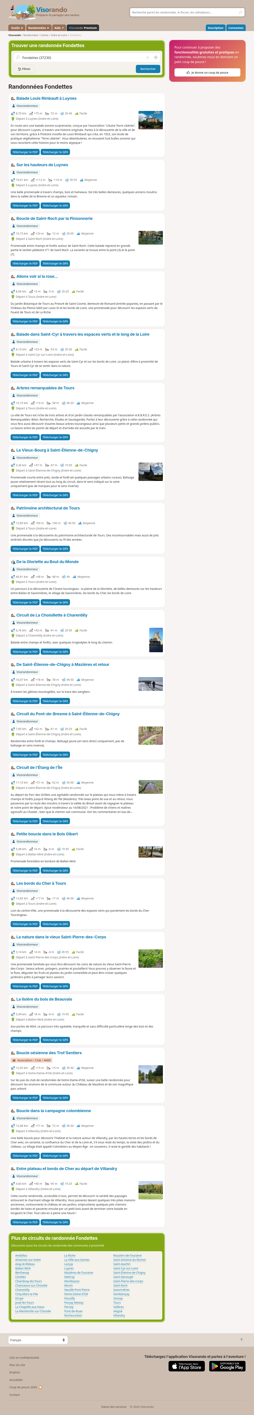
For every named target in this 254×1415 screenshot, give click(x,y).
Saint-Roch (120, 1285)
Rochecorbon (73, 1315)
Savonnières (121, 1290)
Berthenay (22, 1272)
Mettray (69, 1277)
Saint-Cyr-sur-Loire (125, 1268)
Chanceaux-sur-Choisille (31, 1285)
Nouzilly (69, 1298)
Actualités (16, 1380)
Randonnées (38, 28)
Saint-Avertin (121, 1264)
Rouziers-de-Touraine (127, 1255)
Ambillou (21, 1255)
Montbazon (72, 1281)
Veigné (117, 1311)
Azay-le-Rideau (25, 1264)
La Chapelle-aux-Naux (29, 1307)
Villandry (119, 1315)
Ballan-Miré (23, 1268)
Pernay (69, 1307)
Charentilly (22, 1290)
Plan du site (17, 1365)
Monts (68, 1285)
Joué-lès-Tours (24, 1302)
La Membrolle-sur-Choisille (33, 1311)
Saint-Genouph (123, 1277)
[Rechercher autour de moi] (156, 57)
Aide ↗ (59, 28)
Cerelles (20, 1277)
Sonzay (118, 1298)
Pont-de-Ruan (73, 1311)
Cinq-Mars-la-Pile (26, 1294)
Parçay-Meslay (73, 1302)
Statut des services (113, 1407)
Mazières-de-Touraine (78, 1272)
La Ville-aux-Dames (77, 1260)
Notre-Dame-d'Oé (76, 1294)
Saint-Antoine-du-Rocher (129, 1260)
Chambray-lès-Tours (28, 1281)
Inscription (215, 28)
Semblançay (121, 1294)
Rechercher (148, 69)
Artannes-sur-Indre (28, 1260)
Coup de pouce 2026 (26, 1387)
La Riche (69, 1255)
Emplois (14, 1372)
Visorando (14, 35)
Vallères (118, 1307)
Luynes (69, 1268)
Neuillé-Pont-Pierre (77, 1290)
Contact (14, 1395)
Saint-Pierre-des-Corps (128, 1281)
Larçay (68, 1264)
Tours (117, 1302)
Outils (17, 28)
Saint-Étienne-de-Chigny (129, 1272)
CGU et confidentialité (24, 1358)
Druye (19, 1298)
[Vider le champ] (148, 57)
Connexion (235, 28)
